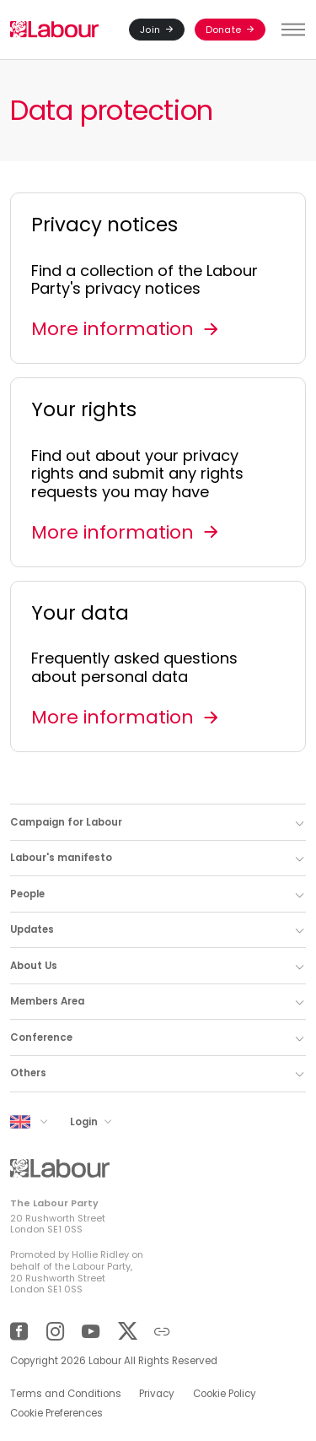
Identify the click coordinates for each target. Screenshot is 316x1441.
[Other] (162, 1332)
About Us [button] (33, 965)
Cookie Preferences (56, 1413)
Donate (223, 29)
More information (112, 329)
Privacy (156, 1393)
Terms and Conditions (65, 1393)
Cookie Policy (224, 1393)
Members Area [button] (47, 1001)
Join (150, 29)
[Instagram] (55, 1332)
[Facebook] (19, 1332)
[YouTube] (90, 1332)
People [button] (27, 894)
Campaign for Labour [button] (66, 822)
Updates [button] (32, 929)
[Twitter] (127, 1332)
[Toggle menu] (290, 29)
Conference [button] (41, 1037)
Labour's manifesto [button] (61, 857)
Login (85, 1121)
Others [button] (28, 1073)
